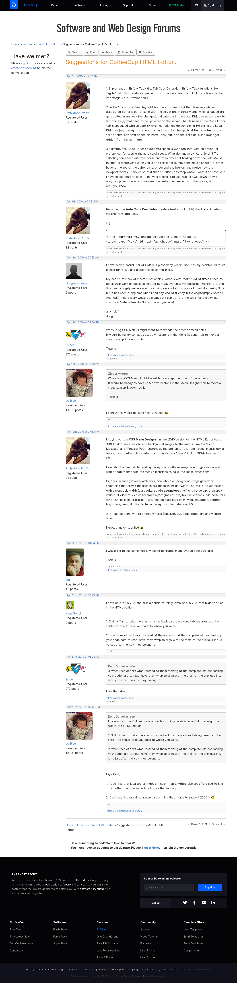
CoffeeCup (17, 922)
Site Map (168, 969)
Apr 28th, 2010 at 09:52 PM (83, 706)
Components (191, 950)
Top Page (30, 969)
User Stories (147, 957)
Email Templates (193, 936)
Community (148, 922)
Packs (54, 5)
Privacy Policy (131, 976)
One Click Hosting (107, 936)
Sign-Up (210, 887)
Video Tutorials (149, 936)
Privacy (156, 969)
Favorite (145, 52)
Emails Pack (60, 929)
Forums (27, 44)
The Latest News (20, 936)
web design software (58, 884)
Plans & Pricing (105, 957)
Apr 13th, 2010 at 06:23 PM (83, 364)
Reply (107, 52)
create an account (23, 68)
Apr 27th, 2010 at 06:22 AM (83, 656)
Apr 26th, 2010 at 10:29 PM (83, 595)
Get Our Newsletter (22, 943)
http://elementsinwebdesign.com (125, 426)
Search (74, 52)
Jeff (68, 579)
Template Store (194, 922)
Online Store (74, 969)
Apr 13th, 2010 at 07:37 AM (83, 257)
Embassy (145, 943)
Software (79, 5)
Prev (194, 70)
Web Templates (193, 929)
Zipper (70, 345)
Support (128, 5)
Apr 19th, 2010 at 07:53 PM (83, 431)
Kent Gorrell (73, 613)
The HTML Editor (47, 44)
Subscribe (125, 52)
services (82, 884)
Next (219, 70)
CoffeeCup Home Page (51, 969)
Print (91, 52)
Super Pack (60, 943)
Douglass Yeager (77, 283)
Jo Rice (71, 400)
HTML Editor (177, 5)
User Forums (147, 950)
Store (152, 5)
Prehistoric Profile (78, 113)
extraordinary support (93, 888)
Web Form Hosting (108, 950)
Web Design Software (96, 969)
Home (15, 44)
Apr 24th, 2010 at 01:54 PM (83, 543)
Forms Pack (60, 936)
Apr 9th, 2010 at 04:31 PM (82, 201)
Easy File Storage (107, 943)
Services (102, 922)
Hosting (103, 5)
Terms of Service (151, 976)
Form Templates (193, 943)
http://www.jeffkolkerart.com (122, 570)
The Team (16, 929)
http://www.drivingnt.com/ (120, 355)
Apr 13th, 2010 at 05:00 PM (83, 322)
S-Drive (101, 929)
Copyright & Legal (138, 969)
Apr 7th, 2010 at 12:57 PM (82, 76)
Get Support (118, 969)
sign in (25, 63)
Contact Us (17, 950)
